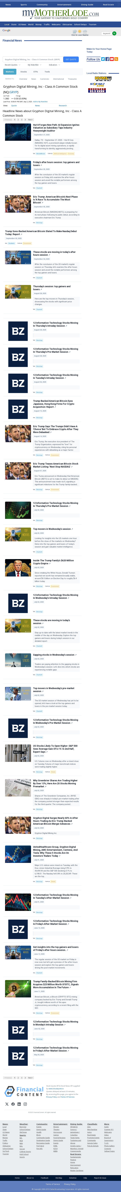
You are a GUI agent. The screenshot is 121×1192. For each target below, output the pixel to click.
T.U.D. (106, 1143)
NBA (21, 1143)
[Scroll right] (118, 4)
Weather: (24, 1124)
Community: (42, 1124)
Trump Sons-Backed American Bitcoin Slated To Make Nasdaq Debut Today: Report (41, 233)
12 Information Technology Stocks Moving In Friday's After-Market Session (55, 922)
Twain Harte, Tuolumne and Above (75, 1140)
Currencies (44, 79)
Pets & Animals (92, 1146)
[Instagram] (25, 1104)
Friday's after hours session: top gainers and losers (56, 164)
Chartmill (39, 188)
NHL (21, 1146)
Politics (5, 1143)
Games (56, 1135)
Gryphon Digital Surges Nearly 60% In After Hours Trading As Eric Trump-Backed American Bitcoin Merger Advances (55, 821)
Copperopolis (75, 1151)
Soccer (22, 1149)
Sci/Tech (6, 1151)
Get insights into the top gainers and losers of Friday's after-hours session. (55, 948)
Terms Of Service (67, 1097)
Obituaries (67, 24)
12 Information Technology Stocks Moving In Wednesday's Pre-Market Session (55, 721)
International (58, 79)
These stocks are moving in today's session (51, 622)
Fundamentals (75, 1157)
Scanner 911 (109, 1129)
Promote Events (93, 1138)
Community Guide (43, 1138)
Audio (106, 1127)
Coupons (107, 1149)
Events (38, 1127)
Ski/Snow (23, 1132)
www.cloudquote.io (56, 1088)
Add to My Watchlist (40, 102)
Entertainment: (60, 1124)
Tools (47, 71)
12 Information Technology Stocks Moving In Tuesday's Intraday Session (55, 376)
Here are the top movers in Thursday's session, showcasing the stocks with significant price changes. (54, 301)
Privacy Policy (51, 1097)
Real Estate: (75, 1154)
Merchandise (92, 1129)
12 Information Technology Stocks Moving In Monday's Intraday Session (55, 1023)
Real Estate (108, 4)
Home (17, 1178)
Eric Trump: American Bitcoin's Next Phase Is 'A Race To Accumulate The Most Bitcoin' (55, 199)
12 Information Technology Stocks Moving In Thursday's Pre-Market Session (55, 350)
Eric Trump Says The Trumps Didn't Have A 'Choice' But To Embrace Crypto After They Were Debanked (55, 429)
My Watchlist (33, 65)
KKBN (55, 1151)
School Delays (80, 24)
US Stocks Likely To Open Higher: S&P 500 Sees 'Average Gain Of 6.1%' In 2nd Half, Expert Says (55, 749)
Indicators (53, 65)
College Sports (25, 1151)
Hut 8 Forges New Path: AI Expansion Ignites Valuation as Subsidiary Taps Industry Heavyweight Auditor (56, 128)
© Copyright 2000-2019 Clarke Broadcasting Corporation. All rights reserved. (60, 1189)
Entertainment (64, 4)
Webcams (56, 24)
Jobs (89, 1127)
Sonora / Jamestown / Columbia (75, 1132)
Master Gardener (76, 1170)
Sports (24, 4)
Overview (23, 79)
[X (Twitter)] (7, 1104)
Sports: (23, 1135)
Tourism (92, 24)
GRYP (13, 92)
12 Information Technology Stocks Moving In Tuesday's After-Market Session (55, 896)
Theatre (56, 1129)
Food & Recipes (59, 1138)
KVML (55, 1146)
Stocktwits (11, 243)
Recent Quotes (11, 65)
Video (106, 1135)
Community (42, 4)
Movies (56, 1127)
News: (5, 1124)
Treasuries (72, 79)
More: (106, 1124)
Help (85, 1178)
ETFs (36, 71)
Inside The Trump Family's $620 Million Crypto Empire (53, 562)
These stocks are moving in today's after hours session (54, 253)
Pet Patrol (40, 1146)
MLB (21, 1141)
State (13, 24)
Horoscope (57, 1132)
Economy (71, 153)
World (30, 24)
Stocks (23, 71)
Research (63, 105)
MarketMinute (40, 153)
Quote (14, 105)
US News (22, 24)
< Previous (8, 120)
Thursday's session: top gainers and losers (51, 288)
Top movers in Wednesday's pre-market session (53, 690)
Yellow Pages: (109, 1151)
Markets (10, 71)
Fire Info (39, 1149)
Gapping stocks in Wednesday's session (55, 655)
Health (38, 1132)
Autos (89, 1132)
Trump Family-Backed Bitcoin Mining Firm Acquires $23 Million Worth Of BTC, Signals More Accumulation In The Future (56, 984)
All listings (74, 1127)
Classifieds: (92, 1124)
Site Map (59, 1178)
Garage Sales (92, 1143)
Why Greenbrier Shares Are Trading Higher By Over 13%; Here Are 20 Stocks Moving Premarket (55, 783)
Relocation (74, 1168)
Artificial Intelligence (60, 153)
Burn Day (23, 1127)
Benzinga (39, 222)
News (8, 4)
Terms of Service (53, 1184)
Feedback (44, 1178)
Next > (30, 120)
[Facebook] (13, 1104)
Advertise (72, 1178)
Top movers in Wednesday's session (53, 529)
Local (7, 24)
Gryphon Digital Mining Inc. (46, 833)
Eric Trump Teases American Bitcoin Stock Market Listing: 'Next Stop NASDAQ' (55, 465)
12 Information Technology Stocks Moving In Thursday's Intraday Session (55, 324)
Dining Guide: (76, 1124)
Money (39, 24)
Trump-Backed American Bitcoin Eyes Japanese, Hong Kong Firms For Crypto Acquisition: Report (53, 404)
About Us (30, 1178)
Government (27, 243)
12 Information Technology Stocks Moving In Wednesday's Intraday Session (55, 596)
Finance (73, 1160)
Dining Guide (87, 4)
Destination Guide (43, 1140)
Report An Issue (100, 1178)
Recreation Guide (43, 1143)
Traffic (47, 24)
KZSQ (55, 1149)
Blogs (38, 1135)
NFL (21, 1138)
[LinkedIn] (19, 1104)
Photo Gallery (109, 1146)
